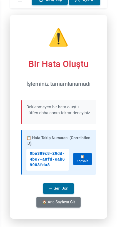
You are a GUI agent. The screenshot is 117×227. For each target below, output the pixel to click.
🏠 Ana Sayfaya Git (58, 202)
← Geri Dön (58, 188)
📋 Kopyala (82, 159)
